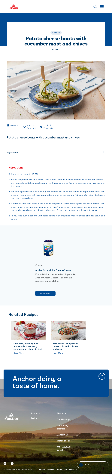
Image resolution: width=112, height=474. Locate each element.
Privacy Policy (62, 469)
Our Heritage (63, 419)
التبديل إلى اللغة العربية (64, 448)
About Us (61, 413)
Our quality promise (62, 427)
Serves (13, 125)
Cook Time (46, 126)
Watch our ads (64, 440)
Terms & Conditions (46, 469)
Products (35, 413)
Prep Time (29, 126)
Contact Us (62, 434)
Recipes (35, 418)
